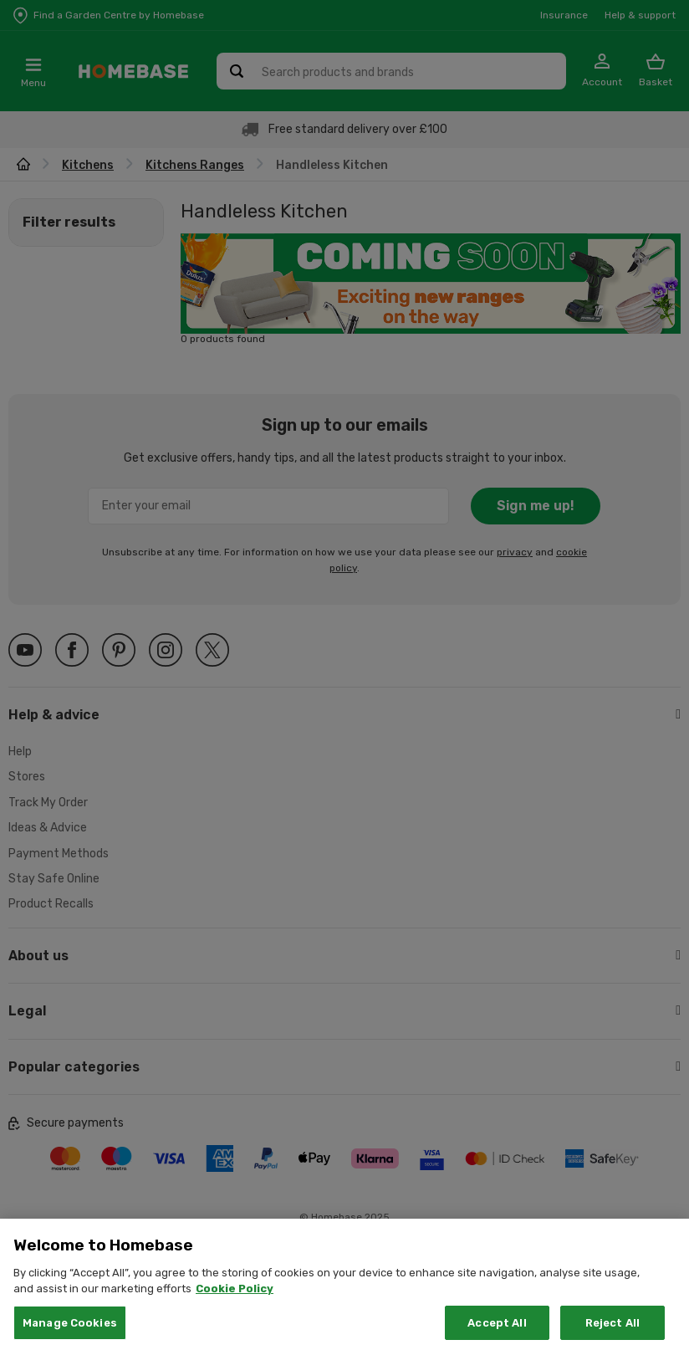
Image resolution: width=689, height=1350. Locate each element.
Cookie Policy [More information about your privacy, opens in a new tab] (234, 1303)
